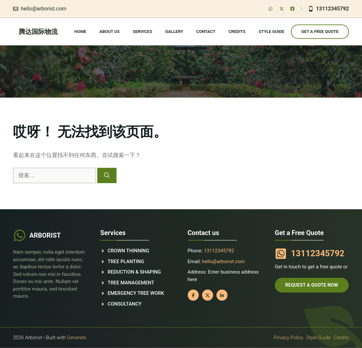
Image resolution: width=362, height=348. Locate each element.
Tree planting (126, 261)
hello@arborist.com (43, 9)
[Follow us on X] (281, 9)
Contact (205, 31)
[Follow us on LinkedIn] (292, 9)
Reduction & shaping (134, 272)
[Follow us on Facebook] (270, 9)
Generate (76, 337)
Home (80, 31)
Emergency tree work (136, 293)
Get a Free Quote (319, 31)
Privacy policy (288, 337)
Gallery (174, 31)
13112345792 (332, 9)
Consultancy (125, 304)
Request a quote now (311, 285)
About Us (109, 31)
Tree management (131, 283)
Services (142, 31)
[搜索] (107, 175)
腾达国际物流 (38, 32)
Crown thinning (128, 251)
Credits (236, 31)
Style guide (271, 31)
